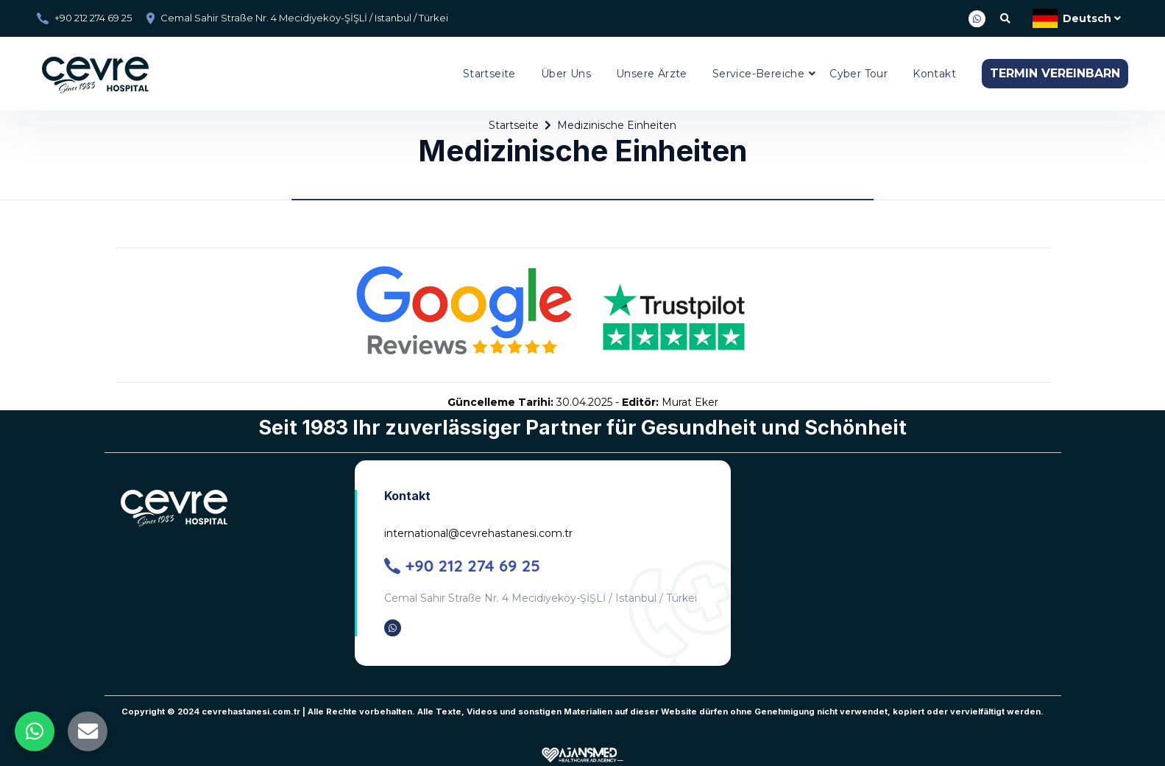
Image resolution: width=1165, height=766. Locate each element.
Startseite (489, 73)
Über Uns (566, 73)
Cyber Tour (858, 73)
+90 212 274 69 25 (93, 18)
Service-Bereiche (758, 73)
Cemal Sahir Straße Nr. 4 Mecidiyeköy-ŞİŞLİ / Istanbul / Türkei (304, 18)
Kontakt (934, 73)
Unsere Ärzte (651, 73)
